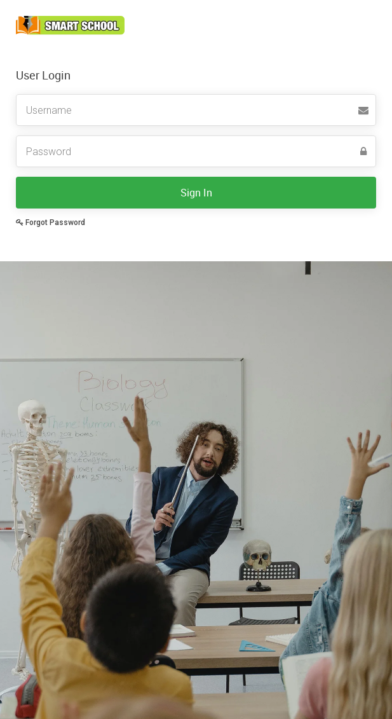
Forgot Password (50, 222)
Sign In (196, 193)
